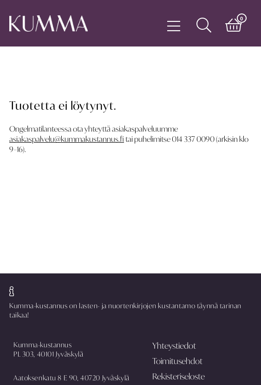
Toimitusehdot (177, 361)
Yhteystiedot (174, 345)
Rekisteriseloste (178, 376)
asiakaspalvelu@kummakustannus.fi (66, 139)
